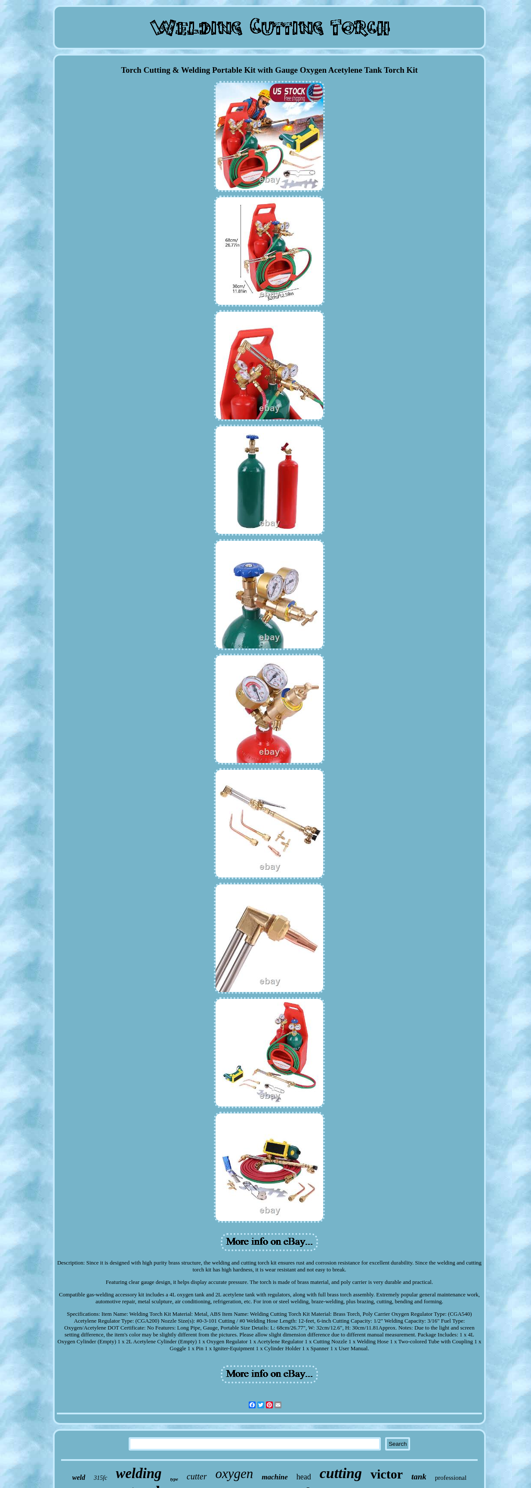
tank (418, 1476)
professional (450, 1477)
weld (78, 1477)
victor (386, 1474)
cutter (197, 1476)
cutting (341, 1473)
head (303, 1476)
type (174, 1479)
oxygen (234, 1473)
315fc (100, 1478)
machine (274, 1477)
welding (138, 1473)
